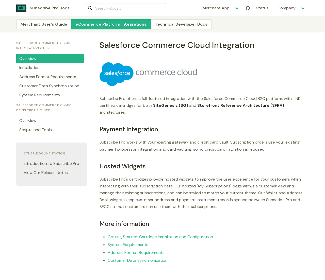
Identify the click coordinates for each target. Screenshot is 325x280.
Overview (27, 58)
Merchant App (216, 8)
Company (287, 8)
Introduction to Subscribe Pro (51, 163)
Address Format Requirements (136, 252)
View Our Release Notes (46, 172)
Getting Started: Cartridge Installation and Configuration (160, 236)
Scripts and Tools (35, 129)
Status (262, 8)
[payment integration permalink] (97, 129)
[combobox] (125, 8)
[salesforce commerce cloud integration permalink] (97, 45)
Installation (29, 67)
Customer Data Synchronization (138, 260)
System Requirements (128, 244)
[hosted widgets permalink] (97, 166)
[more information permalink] (97, 223)
